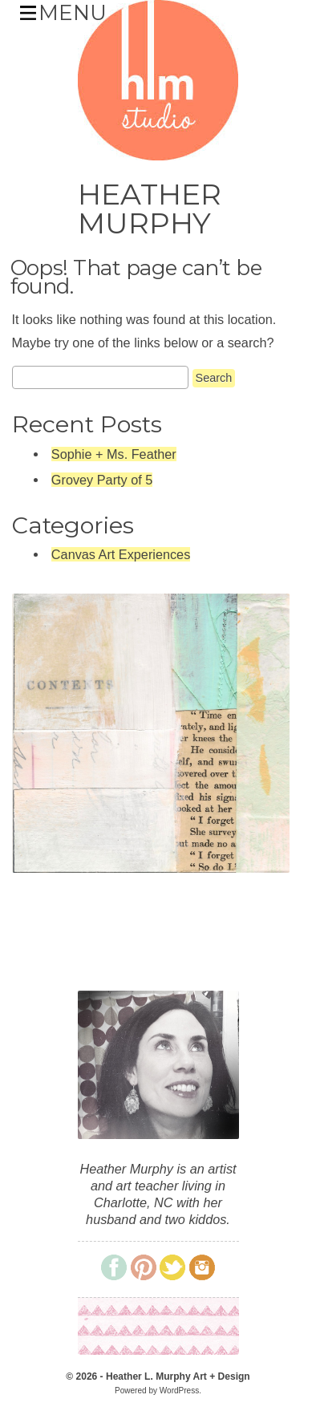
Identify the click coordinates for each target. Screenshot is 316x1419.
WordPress (179, 1390)
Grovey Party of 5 (101, 479)
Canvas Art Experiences (120, 554)
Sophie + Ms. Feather (113, 454)
